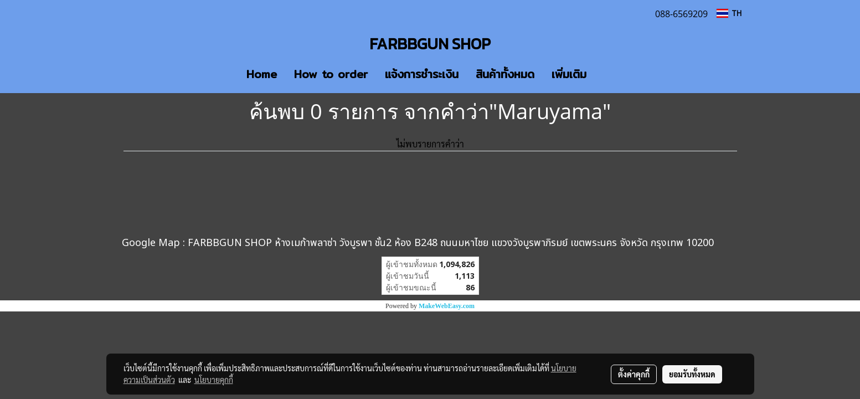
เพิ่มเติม (569, 74)
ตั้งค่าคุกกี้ (634, 374)
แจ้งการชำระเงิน (422, 74)
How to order (331, 74)
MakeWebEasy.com (447, 306)
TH (729, 13)
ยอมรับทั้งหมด (692, 374)
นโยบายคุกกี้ (213, 380)
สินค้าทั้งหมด (505, 74)
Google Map (151, 243)
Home (261, 74)
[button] (611, 74)
